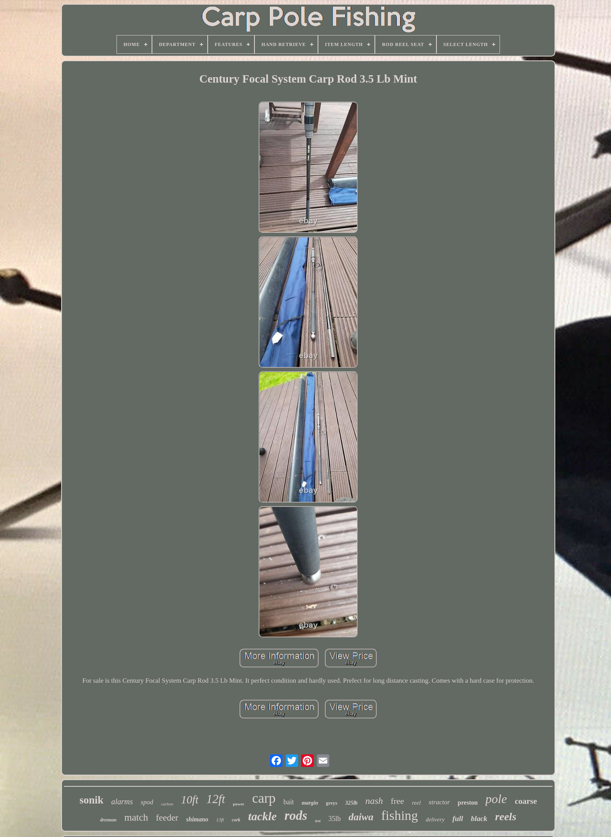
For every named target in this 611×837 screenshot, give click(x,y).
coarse (526, 801)
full (457, 818)
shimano (197, 819)
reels (505, 817)
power (238, 804)
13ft (220, 820)
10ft (189, 799)
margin (310, 803)
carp (263, 798)
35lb (334, 819)
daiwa (361, 817)
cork (236, 820)
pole (496, 799)
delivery (435, 819)
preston (468, 802)
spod (147, 802)
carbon (167, 804)
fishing (399, 815)
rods (295, 816)
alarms (122, 801)
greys (331, 803)
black (479, 818)
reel (416, 803)
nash (374, 801)
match (136, 817)
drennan (108, 820)
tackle (262, 816)
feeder (167, 818)
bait (288, 802)
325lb (351, 803)
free (397, 801)
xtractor (439, 802)
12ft (215, 799)
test (318, 821)
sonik (91, 800)
